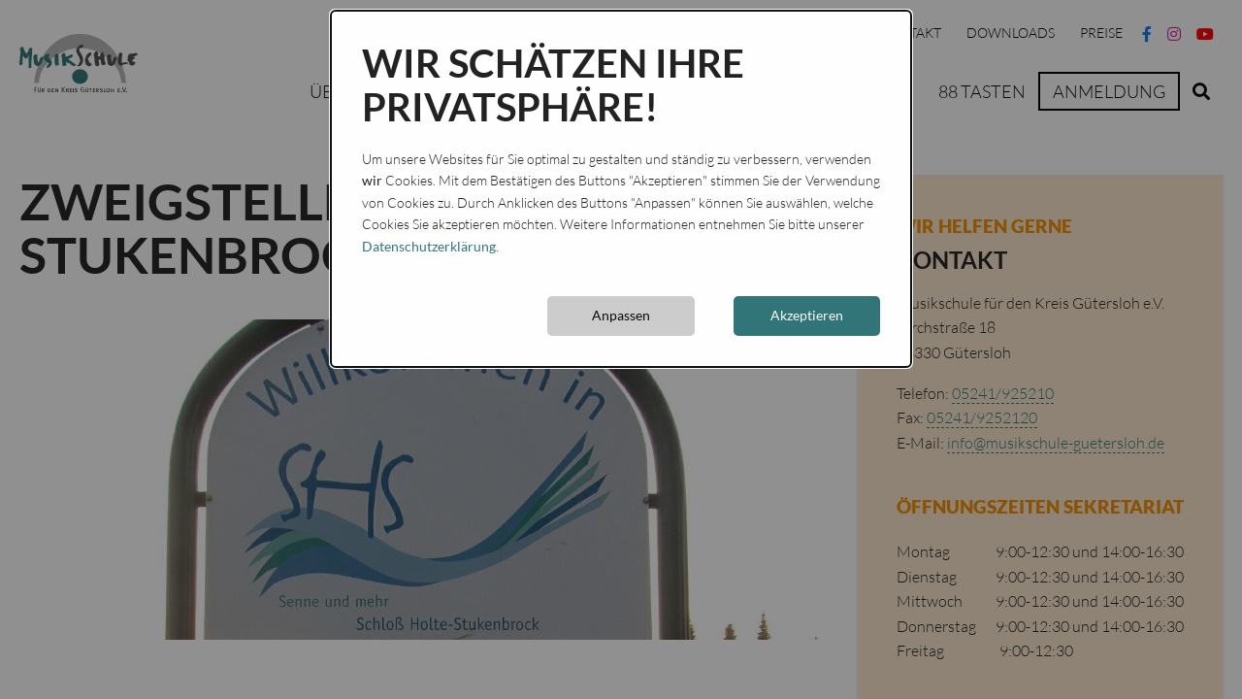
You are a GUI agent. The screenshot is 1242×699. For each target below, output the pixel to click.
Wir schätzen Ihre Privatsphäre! (553, 85)
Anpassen (621, 315)
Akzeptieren (806, 315)
